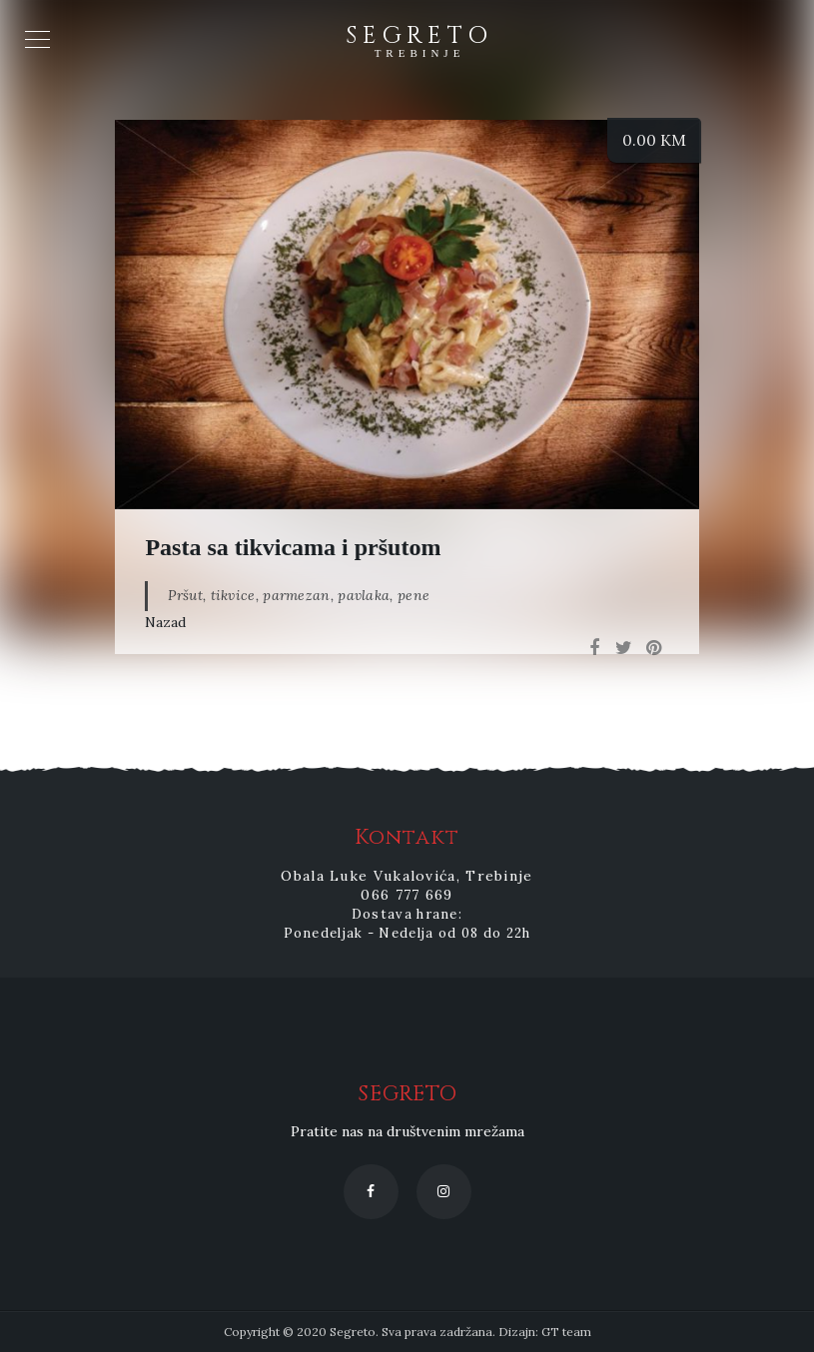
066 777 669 (406, 895)
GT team (566, 1331)
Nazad (165, 622)
